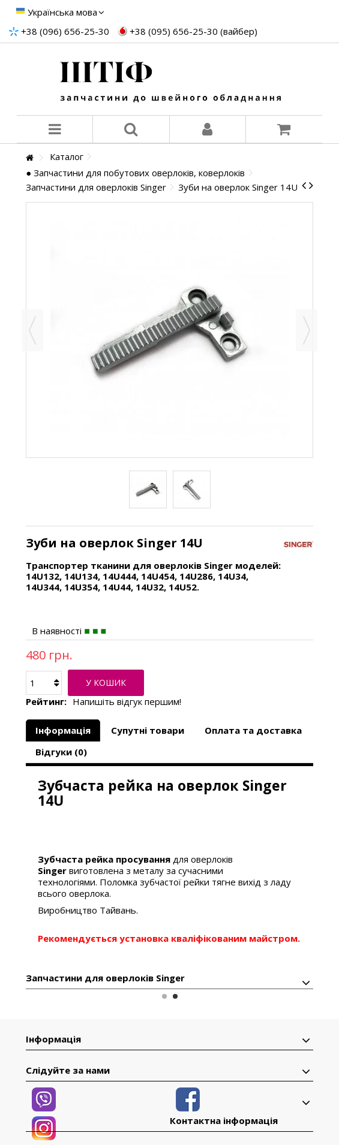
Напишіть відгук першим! (127, 701)
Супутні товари (147, 730)
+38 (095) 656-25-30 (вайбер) (193, 31)
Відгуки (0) (61, 752)
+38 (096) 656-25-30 (65, 31)
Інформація (63, 730)
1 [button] (164, 996)
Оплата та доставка (253, 730)
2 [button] (175, 996)
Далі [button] (306, 330)
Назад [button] (32, 330)
